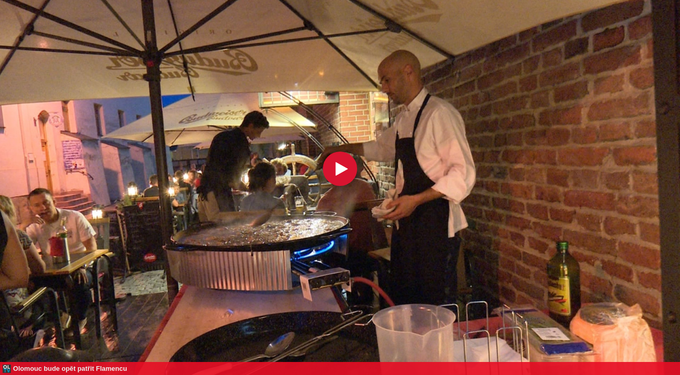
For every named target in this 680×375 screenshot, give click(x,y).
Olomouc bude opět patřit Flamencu (70, 368)
